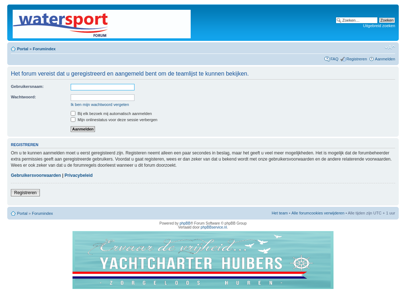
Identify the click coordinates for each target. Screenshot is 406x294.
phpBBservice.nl (214, 227)
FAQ (334, 59)
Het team (280, 213)
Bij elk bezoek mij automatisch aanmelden (111, 113)
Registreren (356, 59)
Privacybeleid (78, 175)
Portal (22, 49)
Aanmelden (385, 59)
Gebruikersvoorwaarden (36, 175)
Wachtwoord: (23, 97)
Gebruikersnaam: (27, 86)
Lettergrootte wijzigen (390, 47)
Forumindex (44, 49)
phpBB (184, 223)
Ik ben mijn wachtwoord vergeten (100, 104)
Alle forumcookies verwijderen (317, 213)
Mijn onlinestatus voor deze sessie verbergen (114, 120)
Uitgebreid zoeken (379, 26)
